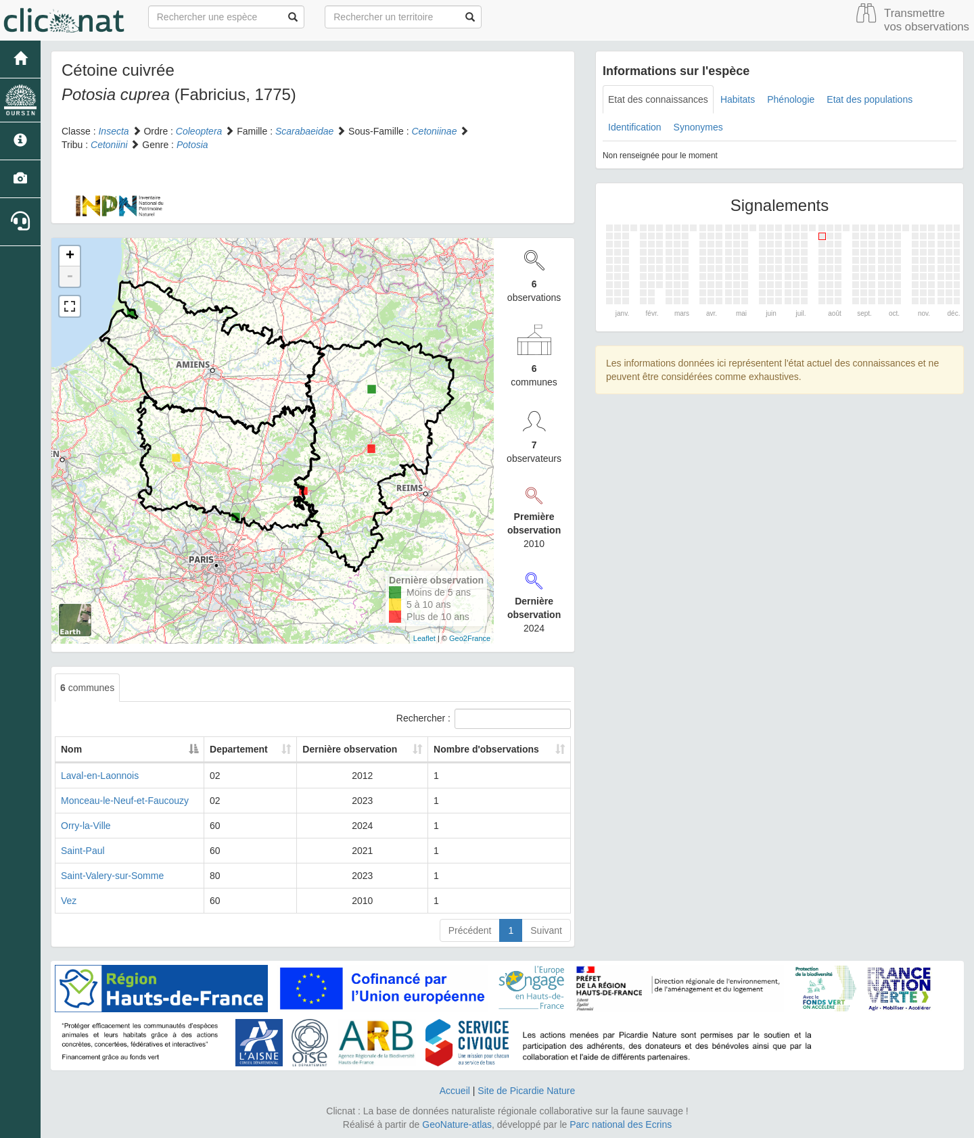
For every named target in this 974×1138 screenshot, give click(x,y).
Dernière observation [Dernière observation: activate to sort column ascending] (349, 749)
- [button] (69, 276)
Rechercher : (483, 719)
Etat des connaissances (658, 99)
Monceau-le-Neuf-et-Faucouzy (125, 800)
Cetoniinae (434, 131)
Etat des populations (869, 99)
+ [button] (70, 256)
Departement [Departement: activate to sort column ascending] (239, 749)
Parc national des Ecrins (621, 1124)
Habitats (737, 99)
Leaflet (424, 638)
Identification (635, 127)
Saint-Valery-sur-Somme (112, 875)
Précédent (470, 930)
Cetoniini (109, 144)
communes (87, 687)
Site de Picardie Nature (526, 1090)
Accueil (455, 1090)
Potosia (192, 144)
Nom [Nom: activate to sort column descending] (71, 749)
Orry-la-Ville (86, 825)
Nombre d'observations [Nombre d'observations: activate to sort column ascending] (486, 749)
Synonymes (698, 127)
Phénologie (790, 99)
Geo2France (469, 638)
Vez (68, 900)
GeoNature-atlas (457, 1124)
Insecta (113, 131)
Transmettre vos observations (926, 20)
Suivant (546, 930)
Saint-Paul (83, 850)
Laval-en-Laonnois (100, 775)
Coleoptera (199, 131)
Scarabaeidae (304, 131)
